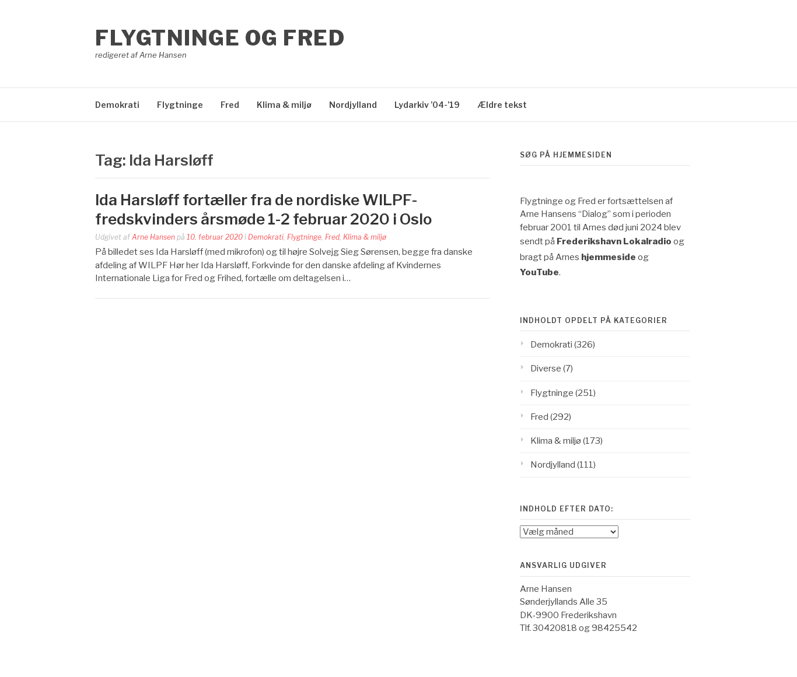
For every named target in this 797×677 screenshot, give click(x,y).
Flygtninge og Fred (220, 38)
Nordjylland (353, 105)
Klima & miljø (284, 105)
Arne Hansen (153, 237)
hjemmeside (608, 257)
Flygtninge (180, 105)
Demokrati (117, 105)
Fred (230, 105)
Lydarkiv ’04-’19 (427, 105)
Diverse (545, 368)
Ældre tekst (502, 105)
